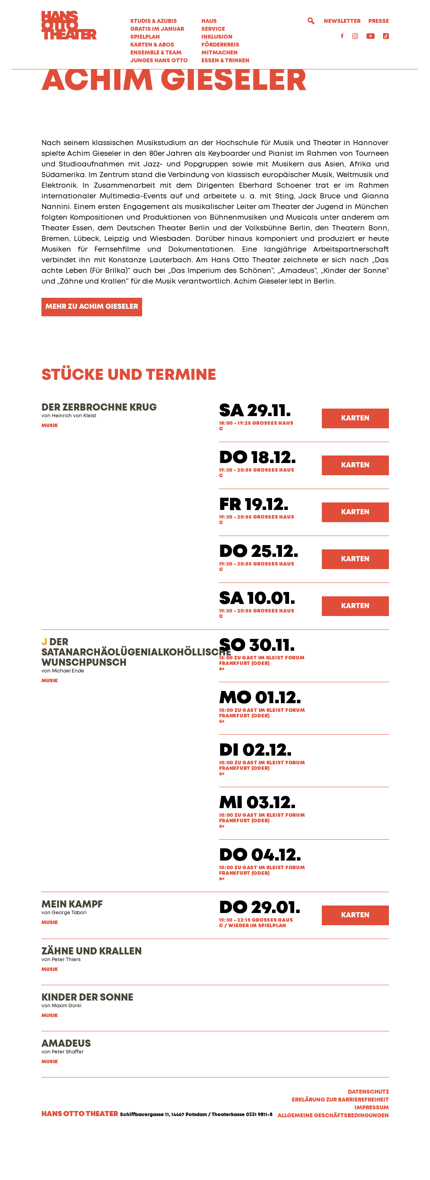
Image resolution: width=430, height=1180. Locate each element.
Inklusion (217, 37)
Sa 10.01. (257, 644)
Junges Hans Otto (159, 60)
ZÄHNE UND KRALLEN (91, 997)
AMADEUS (66, 1089)
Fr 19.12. (254, 550)
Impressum (372, 1153)
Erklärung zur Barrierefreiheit (340, 1145)
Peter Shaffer (68, 1097)
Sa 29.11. (255, 456)
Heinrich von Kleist (74, 461)
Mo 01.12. (260, 743)
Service (213, 29)
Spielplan (145, 37)
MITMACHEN (219, 53)
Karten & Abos (152, 45)
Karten (355, 463)
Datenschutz (368, 1137)
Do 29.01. (259, 953)
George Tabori (69, 958)
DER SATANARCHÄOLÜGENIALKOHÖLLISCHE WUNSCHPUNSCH (136, 698)
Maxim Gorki (66, 1051)
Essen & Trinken (225, 60)
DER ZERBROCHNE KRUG (99, 453)
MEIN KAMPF (72, 950)
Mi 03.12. (257, 848)
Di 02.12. (255, 796)
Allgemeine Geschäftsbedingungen (333, 1161)
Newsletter (342, 21)
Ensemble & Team (156, 53)
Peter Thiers (66, 1005)
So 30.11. (257, 691)
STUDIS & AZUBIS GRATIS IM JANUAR (157, 25)
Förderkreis (220, 45)
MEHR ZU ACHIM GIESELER (91, 352)
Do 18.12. (257, 503)
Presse (378, 21)
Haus (209, 21)
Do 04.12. (260, 901)
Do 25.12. (259, 597)
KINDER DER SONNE (87, 1043)
